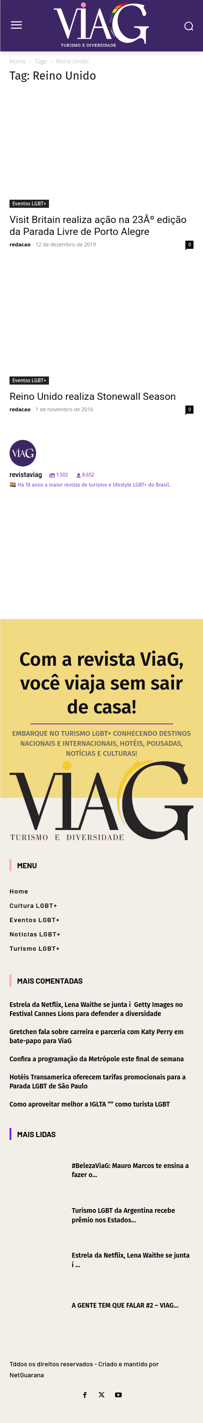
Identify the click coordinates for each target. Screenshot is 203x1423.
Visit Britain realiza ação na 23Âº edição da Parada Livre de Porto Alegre (98, 225)
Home (18, 61)
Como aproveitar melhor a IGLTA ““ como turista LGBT (90, 1104)
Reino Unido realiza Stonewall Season (93, 396)
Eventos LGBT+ (29, 203)
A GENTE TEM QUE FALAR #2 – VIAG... (125, 1305)
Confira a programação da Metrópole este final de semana (97, 1059)
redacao (20, 244)
